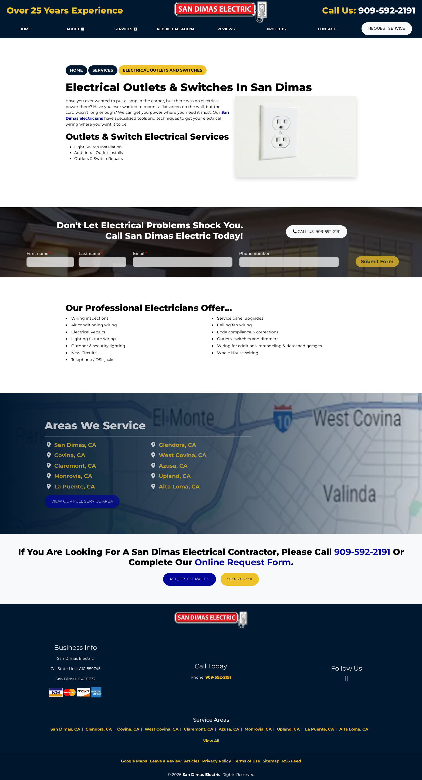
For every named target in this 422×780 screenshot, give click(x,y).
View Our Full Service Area (94, 501)
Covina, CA (82, 455)
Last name (91, 265)
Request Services (189, 579)
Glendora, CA (189, 444)
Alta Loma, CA (191, 486)
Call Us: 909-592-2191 (316, 231)
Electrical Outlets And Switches (162, 70)
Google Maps (134, 761)
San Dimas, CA (88, 444)
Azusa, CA (185, 465)
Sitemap (271, 761)
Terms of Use (247, 761)
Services (103, 70)
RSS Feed (291, 761)
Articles (192, 761)
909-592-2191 (386, 10)
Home (76, 70)
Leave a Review (165, 761)
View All (211, 740)
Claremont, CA (88, 465)
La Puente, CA (87, 486)
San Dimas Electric (202, 774)
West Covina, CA (195, 455)
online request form (243, 562)
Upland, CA (187, 476)
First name (38, 265)
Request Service (386, 28)
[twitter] (347, 678)
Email (140, 265)
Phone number (255, 265)
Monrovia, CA (86, 476)
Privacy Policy (216, 761)
